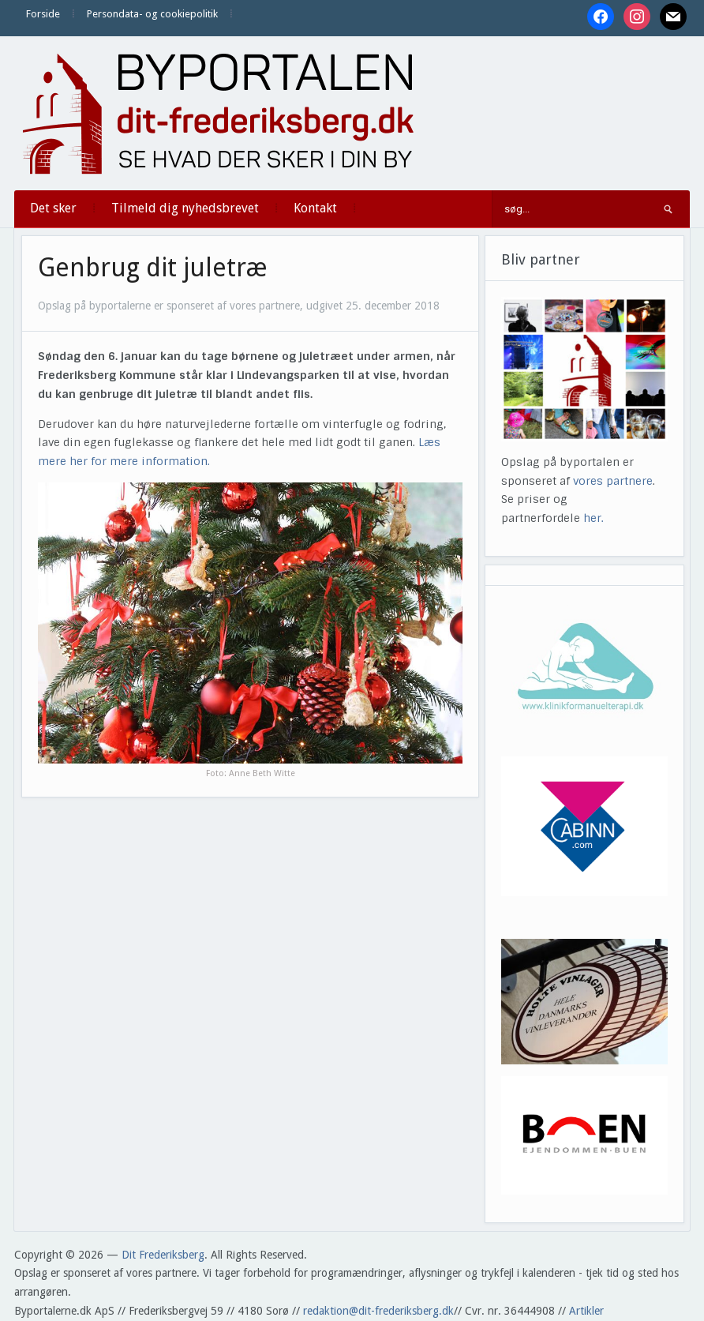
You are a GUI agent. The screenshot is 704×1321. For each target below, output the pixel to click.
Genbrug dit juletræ (153, 268)
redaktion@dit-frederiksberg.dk (378, 1310)
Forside (43, 14)
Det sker (53, 208)
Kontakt (315, 208)
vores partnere (613, 481)
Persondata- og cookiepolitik (152, 14)
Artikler (586, 1310)
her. (593, 518)
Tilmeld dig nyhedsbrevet (185, 208)
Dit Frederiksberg (163, 1254)
